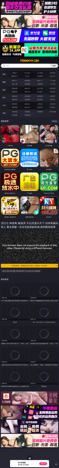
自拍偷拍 (27, 81)
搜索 (54, 66)
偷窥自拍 (14, 96)
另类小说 (27, 107)
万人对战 (40, 73)
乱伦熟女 (40, 92)
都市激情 (14, 104)
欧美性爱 (52, 88)
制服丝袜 (14, 92)
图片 (4, 97)
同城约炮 (14, 112)
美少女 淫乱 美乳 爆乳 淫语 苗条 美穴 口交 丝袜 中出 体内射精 (21, 271)
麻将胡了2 (15, 76)
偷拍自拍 (27, 88)
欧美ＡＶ (40, 81)
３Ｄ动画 (52, 81)
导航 (4, 113)
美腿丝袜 (14, 99)
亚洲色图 (27, 96)
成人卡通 (40, 88)
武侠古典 (52, 104)
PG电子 (14, 73)
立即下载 (43, 464)
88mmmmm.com (29, 61)
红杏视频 (14, 115)
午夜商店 (27, 112)
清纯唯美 (27, 99)
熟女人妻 (14, 84)
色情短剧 (27, 115)
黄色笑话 (40, 107)
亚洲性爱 (14, 88)
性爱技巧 (52, 107)
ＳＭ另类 (52, 84)
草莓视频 (40, 112)
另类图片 (52, 99)
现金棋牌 (40, 76)
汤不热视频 (52, 112)
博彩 (4, 74)
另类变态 (52, 92)
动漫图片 (52, 96)
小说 (4, 105)
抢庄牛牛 (52, 76)
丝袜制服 (27, 84)
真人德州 (27, 73)
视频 (4, 82)
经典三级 (27, 92)
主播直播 (40, 84)
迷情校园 (14, 107)
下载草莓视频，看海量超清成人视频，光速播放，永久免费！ (34, 266)
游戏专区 (52, 73)
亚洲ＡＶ (14, 81)
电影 (4, 90)
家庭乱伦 (27, 104)
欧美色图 (40, 96)
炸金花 (27, 76)
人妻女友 (40, 104)
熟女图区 (40, 99)
